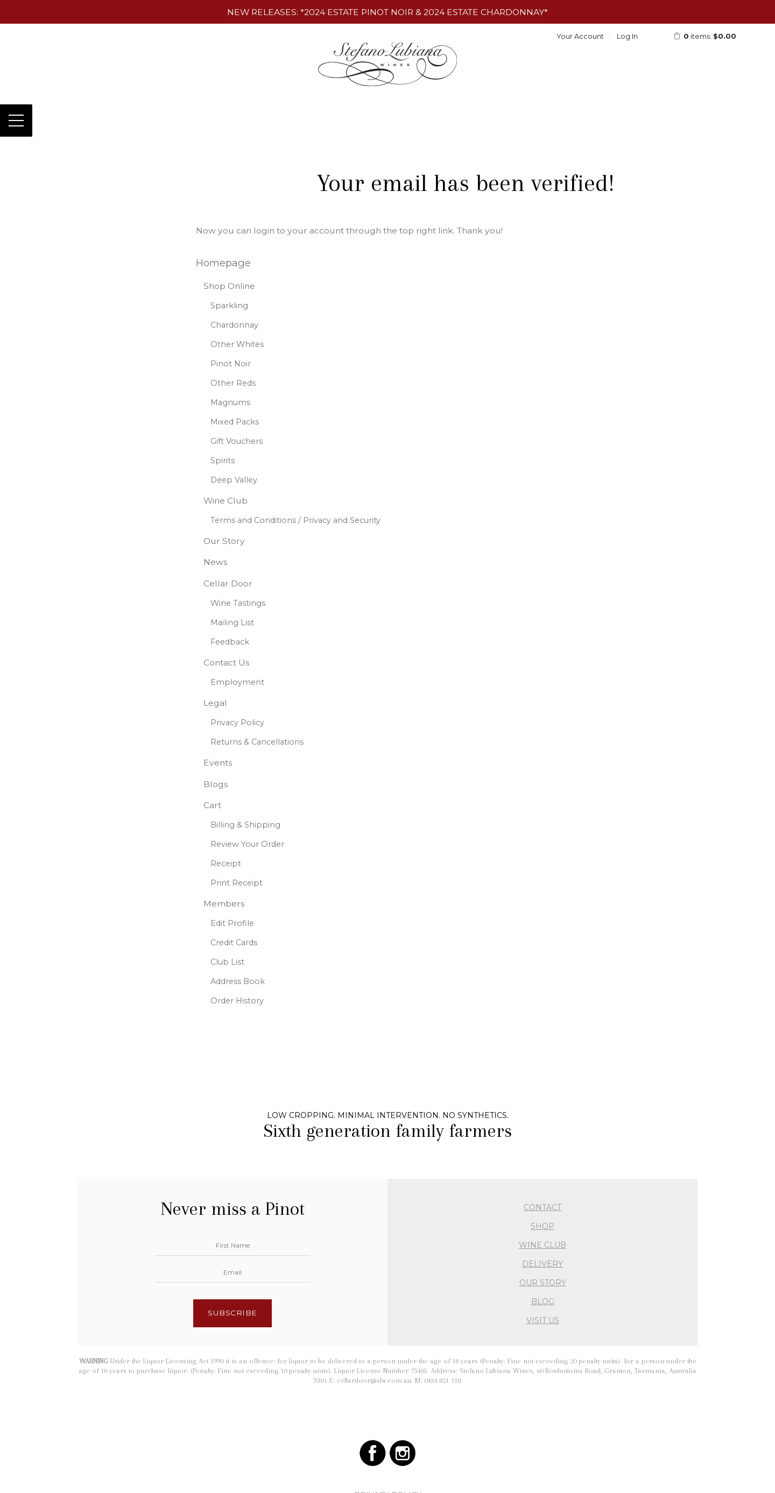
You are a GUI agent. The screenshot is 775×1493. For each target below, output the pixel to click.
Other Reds (233, 383)
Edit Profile (232, 923)
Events (217, 763)
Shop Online (229, 286)
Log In (627, 36)
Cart (212, 805)
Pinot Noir (230, 364)
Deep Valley (233, 480)
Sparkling (229, 305)
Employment (237, 682)
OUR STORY (542, 1282)
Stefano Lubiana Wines (388, 64)
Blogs (215, 784)
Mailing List (232, 622)
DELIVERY (542, 1264)
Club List (227, 962)
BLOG (542, 1301)
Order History (237, 1001)
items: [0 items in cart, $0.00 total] (704, 36)
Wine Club (225, 501)
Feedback (229, 642)
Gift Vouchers (236, 441)
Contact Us (226, 662)
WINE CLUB (542, 1245)
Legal (215, 703)
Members (223, 903)
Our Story (224, 541)
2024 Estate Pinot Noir (358, 12)
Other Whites (237, 344)
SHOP (542, 1226)
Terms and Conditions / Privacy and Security (295, 520)
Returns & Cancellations (257, 742)
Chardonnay (234, 325)
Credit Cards (233, 942)
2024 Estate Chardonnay (484, 12)
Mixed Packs (234, 422)
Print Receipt (236, 883)
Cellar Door (227, 583)
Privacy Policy (237, 722)
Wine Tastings (237, 603)
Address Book (237, 981)
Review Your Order (247, 844)
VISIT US (542, 1320)
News (215, 562)
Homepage (223, 263)
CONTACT (542, 1207)
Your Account (580, 36)
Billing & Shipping (245, 825)
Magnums (230, 402)
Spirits (222, 460)
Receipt (225, 863)
